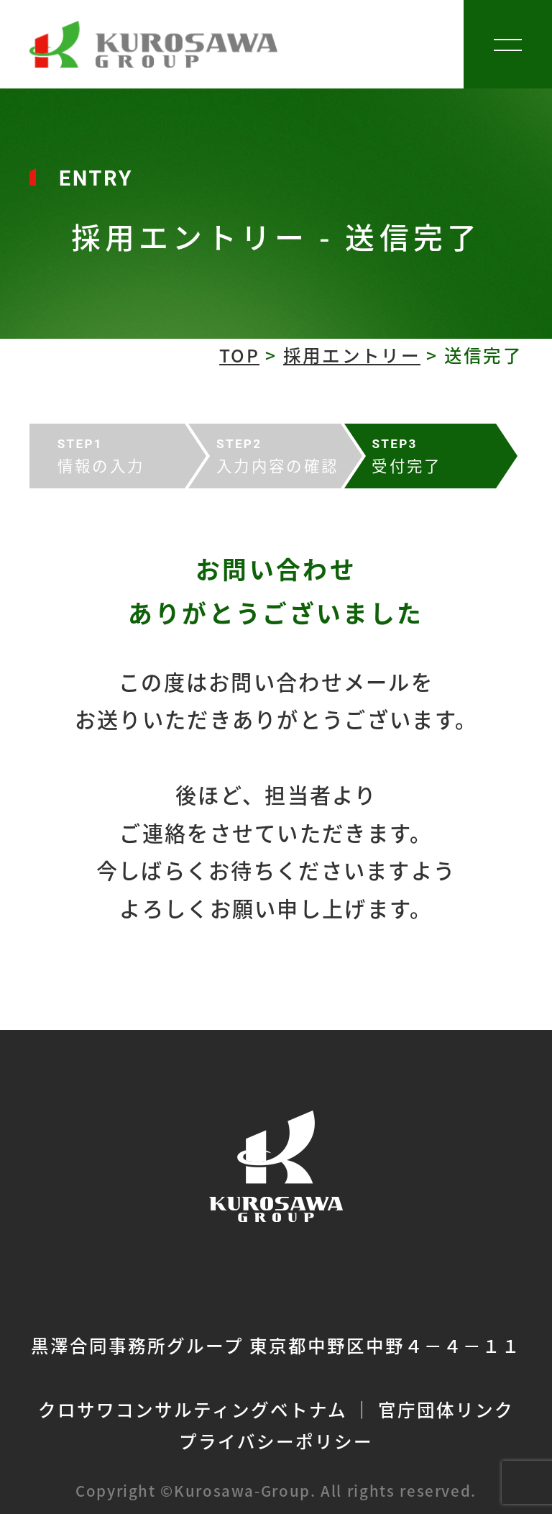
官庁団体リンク (446, 1409)
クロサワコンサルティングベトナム (192, 1409)
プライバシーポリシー (276, 1441)
